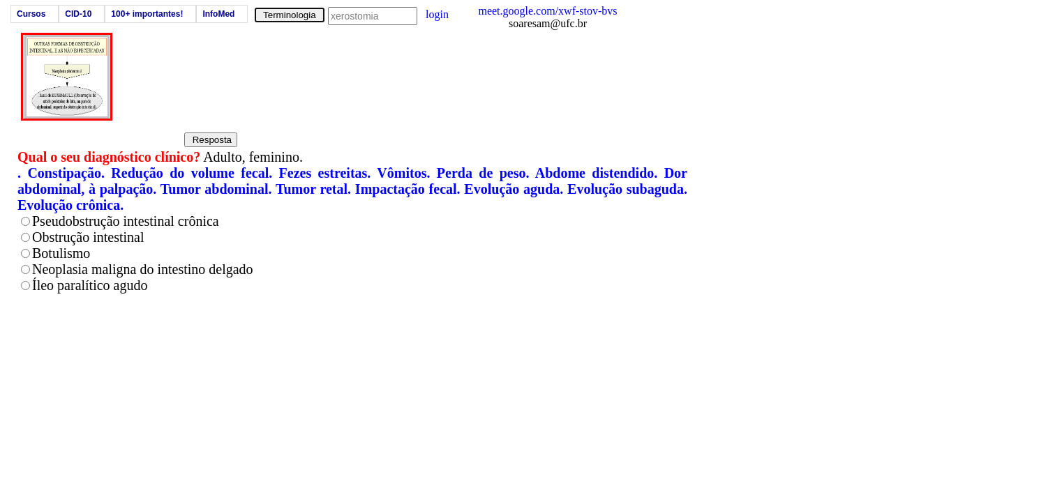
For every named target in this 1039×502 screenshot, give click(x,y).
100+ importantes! (147, 14)
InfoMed (218, 14)
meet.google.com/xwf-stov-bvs (547, 11)
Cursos (31, 14)
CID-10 (78, 14)
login (437, 14)
